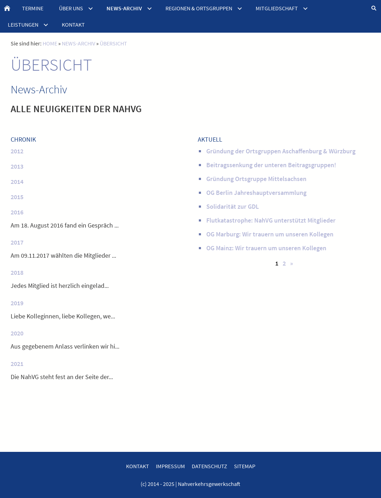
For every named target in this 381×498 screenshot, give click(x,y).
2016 (17, 212)
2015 (17, 197)
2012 (17, 151)
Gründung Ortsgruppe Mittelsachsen (256, 179)
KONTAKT (137, 466)
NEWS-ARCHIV (78, 43)
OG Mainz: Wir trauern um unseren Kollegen (266, 248)
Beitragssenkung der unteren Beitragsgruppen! (271, 165)
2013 (17, 166)
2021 (17, 364)
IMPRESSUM (170, 466)
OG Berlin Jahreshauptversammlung (256, 192)
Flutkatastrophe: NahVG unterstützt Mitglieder (271, 220)
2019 (17, 303)
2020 (17, 333)
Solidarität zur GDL (232, 206)
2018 (17, 272)
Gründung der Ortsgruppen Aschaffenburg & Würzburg (280, 151)
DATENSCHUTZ (209, 466)
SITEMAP (244, 466)
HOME (50, 43)
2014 (17, 181)
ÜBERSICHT (113, 43)
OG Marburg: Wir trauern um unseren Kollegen (269, 234)
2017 (17, 242)
